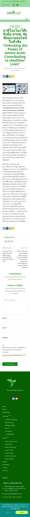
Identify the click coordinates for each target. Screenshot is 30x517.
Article (5, 438)
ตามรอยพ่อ (5, 465)
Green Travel (9, 450)
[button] (8, 241)
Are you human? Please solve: (15, 357)
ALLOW (22, 512)
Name (4, 318)
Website (5, 337)
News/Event (6, 412)
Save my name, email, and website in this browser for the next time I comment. (14, 350)
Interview (6, 416)
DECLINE (8, 512)
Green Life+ (9, 237)
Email (4, 328)
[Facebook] (4, 76)
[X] (7, 76)
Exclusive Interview (11, 419)
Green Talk (8, 444)
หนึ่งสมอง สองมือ (10, 425)
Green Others (9, 459)
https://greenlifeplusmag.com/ (15, 390)
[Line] (10, 76)
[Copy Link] (13, 76)
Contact (4, 468)
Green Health (9, 453)
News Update (15, 26)
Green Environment (11, 441)
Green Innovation (10, 456)
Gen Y (7, 428)
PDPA (18, 508)
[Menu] (27, 18)
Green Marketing (10, 447)
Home (4, 406)
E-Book (4, 462)
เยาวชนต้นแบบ (9, 434)
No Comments (15, 70)
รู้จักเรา (4, 409)
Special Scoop (9, 422)
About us (5, 470)
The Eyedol (8, 431)
